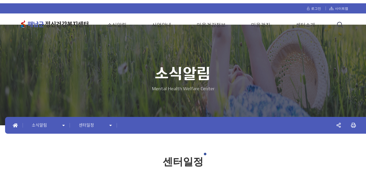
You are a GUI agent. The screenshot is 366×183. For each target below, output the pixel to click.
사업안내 (161, 22)
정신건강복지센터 (58, 22)
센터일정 (86, 125)
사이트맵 (338, 5)
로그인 (314, 5)
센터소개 (305, 22)
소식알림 (117, 22)
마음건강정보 (211, 22)
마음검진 (260, 22)
